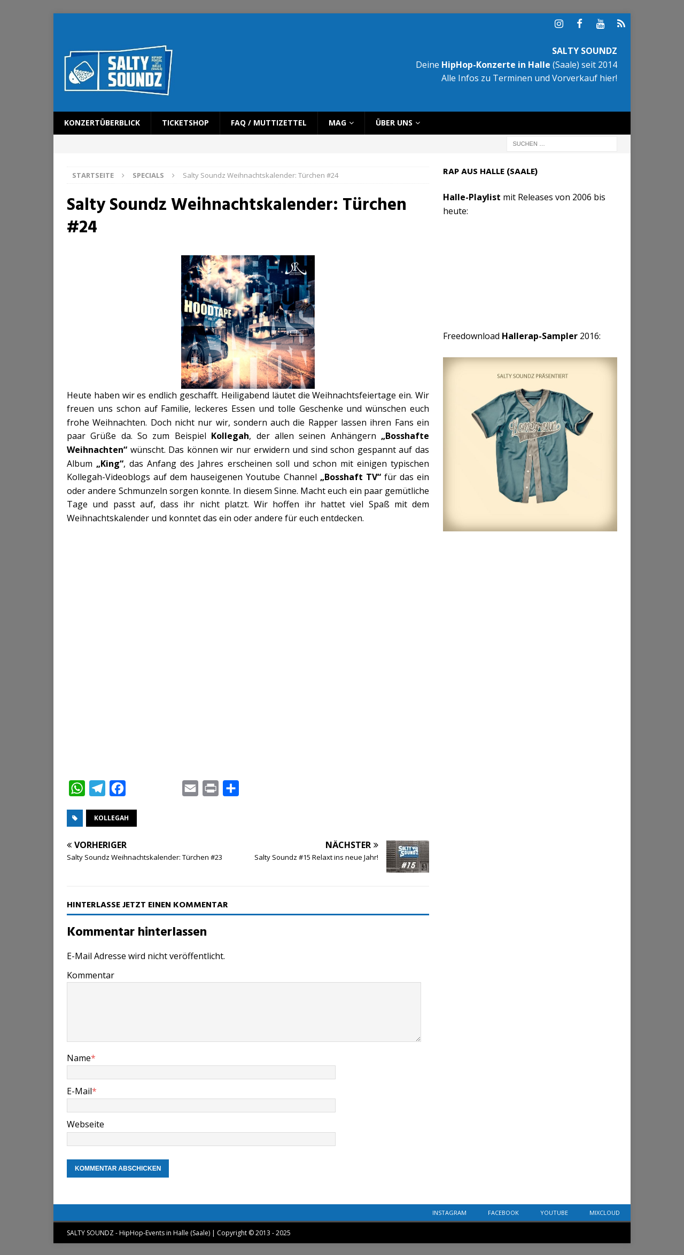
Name (79, 1056)
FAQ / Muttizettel (269, 121)
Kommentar (90, 973)
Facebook (503, 1210)
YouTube (554, 1210)
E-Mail (79, 1089)
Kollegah (111, 816)
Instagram (449, 1210)
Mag (337, 121)
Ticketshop (185, 121)
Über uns (394, 121)
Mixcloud (604, 1210)
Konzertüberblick (102, 121)
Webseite (85, 1122)
